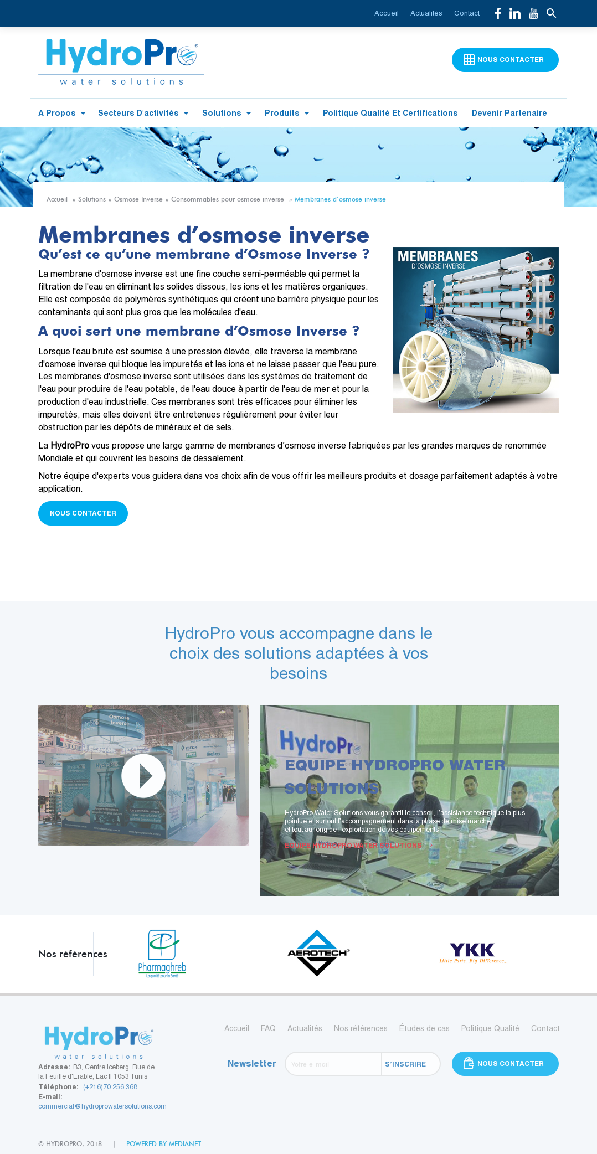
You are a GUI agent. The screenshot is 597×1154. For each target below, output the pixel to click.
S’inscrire (405, 1064)
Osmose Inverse (138, 199)
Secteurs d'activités (143, 113)
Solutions (226, 113)
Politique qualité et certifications (390, 113)
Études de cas (424, 1028)
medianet (185, 1144)
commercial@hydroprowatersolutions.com (102, 1106)
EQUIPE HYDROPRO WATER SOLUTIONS (359, 845)
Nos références (361, 1028)
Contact (467, 13)
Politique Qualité (490, 1028)
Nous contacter (83, 513)
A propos (61, 113)
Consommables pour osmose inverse (227, 199)
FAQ (268, 1028)
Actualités (426, 13)
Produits (287, 113)
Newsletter (252, 1063)
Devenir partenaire (509, 113)
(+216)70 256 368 (110, 1087)
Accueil (386, 13)
